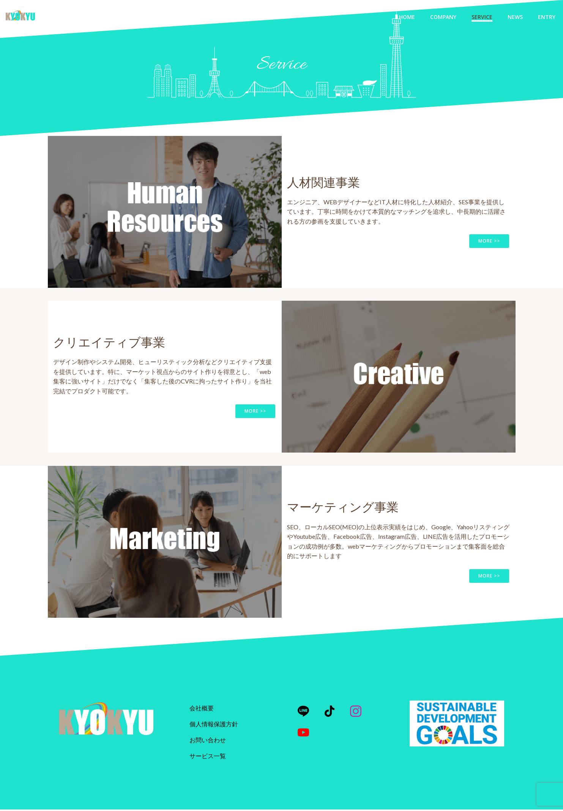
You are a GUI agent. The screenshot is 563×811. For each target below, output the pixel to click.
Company (443, 17)
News (515, 17)
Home (407, 17)
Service (482, 17)
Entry (546, 17)
